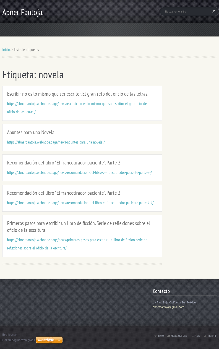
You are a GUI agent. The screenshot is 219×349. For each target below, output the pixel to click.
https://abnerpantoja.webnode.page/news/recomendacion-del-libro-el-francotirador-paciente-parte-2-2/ (80, 202)
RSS (197, 335)
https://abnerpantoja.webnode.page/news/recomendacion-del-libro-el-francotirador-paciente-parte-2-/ (79, 172)
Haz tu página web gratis (18, 340)
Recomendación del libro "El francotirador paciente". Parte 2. (64, 162)
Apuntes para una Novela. (31, 132)
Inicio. (6, 49)
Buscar (213, 11)
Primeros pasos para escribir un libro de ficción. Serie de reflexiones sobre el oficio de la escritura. (78, 227)
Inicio (160, 335)
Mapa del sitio (179, 335)
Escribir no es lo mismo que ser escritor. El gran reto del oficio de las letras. (77, 93)
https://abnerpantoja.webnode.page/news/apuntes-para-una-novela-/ (56, 142)
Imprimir (212, 335)
